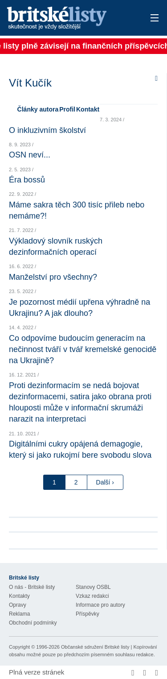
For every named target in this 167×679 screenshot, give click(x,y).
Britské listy (68, 18)
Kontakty (19, 596)
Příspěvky (87, 614)
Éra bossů (27, 179)
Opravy (17, 605)
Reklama (19, 614)
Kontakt (87, 109)
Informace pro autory (100, 605)
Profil (67, 109)
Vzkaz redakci (92, 596)
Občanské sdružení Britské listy (95, 647)
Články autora (38, 109)
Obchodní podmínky (33, 623)
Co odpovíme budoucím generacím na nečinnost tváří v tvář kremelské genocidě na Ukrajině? (82, 349)
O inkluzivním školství (47, 130)
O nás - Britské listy (32, 587)
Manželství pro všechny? (53, 277)
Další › (105, 482)
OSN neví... (29, 154)
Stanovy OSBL (93, 587)
